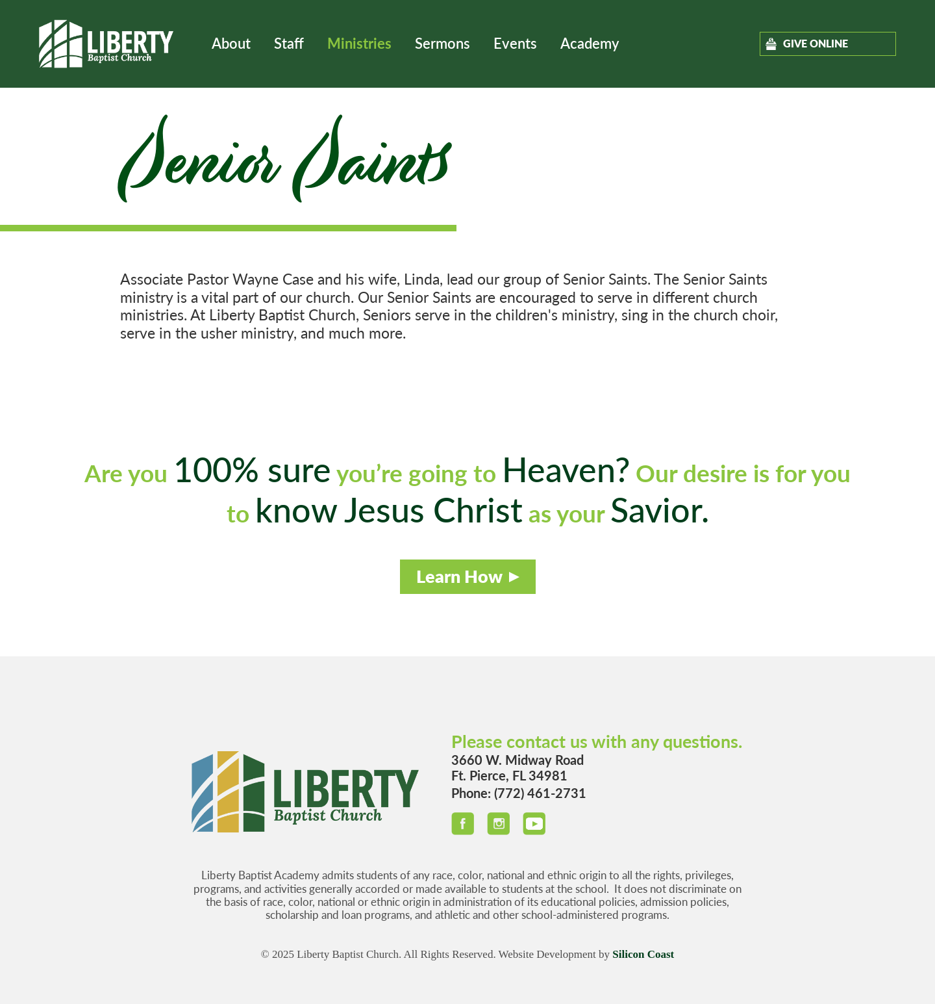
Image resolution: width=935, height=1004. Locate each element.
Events (515, 43)
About (231, 43)
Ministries (359, 43)
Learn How (459, 576)
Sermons (442, 43)
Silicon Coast (643, 954)
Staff (289, 43)
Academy (589, 43)
